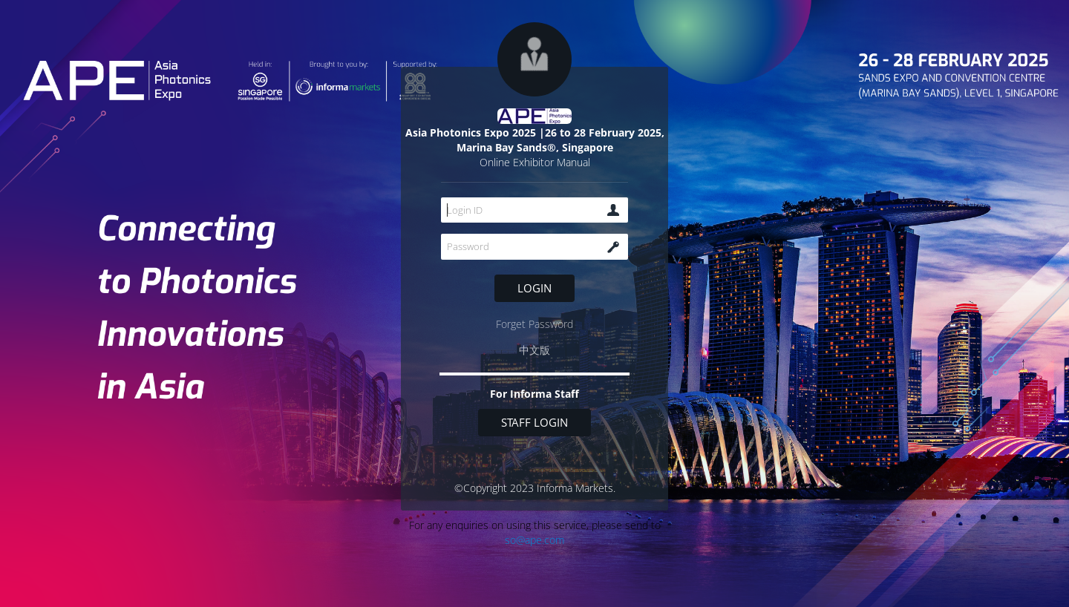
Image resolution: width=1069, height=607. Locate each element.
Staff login (534, 422)
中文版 (534, 350)
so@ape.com (534, 540)
